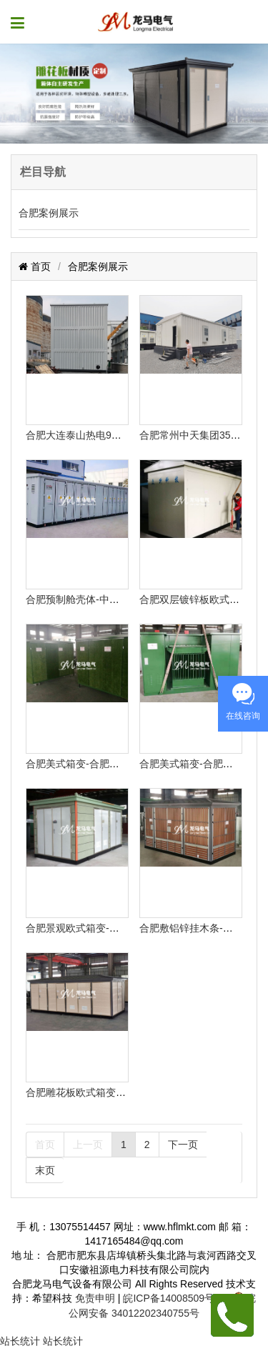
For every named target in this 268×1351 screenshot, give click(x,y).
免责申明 (95, 1298)
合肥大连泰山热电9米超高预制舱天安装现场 (124, 435)
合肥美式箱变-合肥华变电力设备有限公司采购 (127, 763)
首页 (39, 266)
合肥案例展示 (49, 213)
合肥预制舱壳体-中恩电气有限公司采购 (112, 599)
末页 (45, 1170)
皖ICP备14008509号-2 (173, 1298)
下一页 (183, 1144)
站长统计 (20, 1341)
